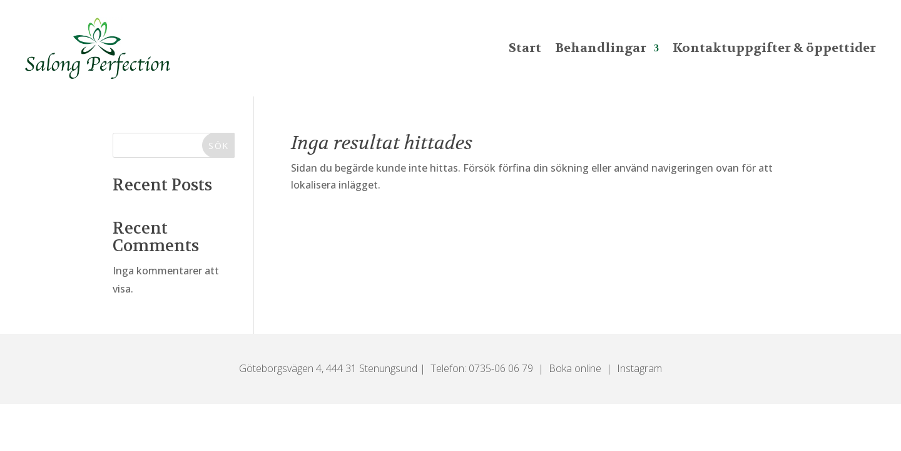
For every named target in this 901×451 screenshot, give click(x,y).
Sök (218, 146)
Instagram (639, 368)
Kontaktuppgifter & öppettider (774, 48)
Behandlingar (600, 48)
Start (525, 48)
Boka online (575, 368)
